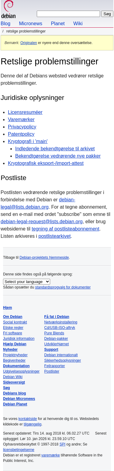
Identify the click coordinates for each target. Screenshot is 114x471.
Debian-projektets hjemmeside (44, 257)
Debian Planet (15, 404)
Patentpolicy (21, 134)
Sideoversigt (14, 382)
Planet (57, 23)
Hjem (7, 307)
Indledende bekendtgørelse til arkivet (55, 148)
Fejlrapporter (54, 366)
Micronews (30, 23)
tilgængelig (32, 424)
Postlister (51, 371)
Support (51, 349)
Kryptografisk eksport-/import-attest (46, 163)
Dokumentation (16, 366)
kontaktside (28, 419)
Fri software (12, 333)
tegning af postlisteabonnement (65, 228)
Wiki (77, 23)
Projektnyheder (15, 355)
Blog (5, 23)
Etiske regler (13, 328)
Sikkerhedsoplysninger (62, 360)
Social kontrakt (15, 322)
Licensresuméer (25, 112)
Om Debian (12, 317)
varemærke (50, 455)
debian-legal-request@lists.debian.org (42, 221)
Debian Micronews (19, 399)
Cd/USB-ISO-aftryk (59, 328)
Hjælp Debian (14, 344)
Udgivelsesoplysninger (21, 371)
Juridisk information (18, 338)
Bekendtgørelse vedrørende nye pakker (58, 156)
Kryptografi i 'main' (28, 141)
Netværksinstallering (61, 322)
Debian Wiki (12, 377)
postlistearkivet (55, 236)
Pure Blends (54, 333)
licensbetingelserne (18, 450)
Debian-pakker (56, 338)
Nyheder (10, 349)
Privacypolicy (22, 126)
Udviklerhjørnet (56, 344)
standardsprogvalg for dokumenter (63, 287)
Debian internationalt (61, 355)
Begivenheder (14, 360)
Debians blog (14, 393)
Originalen (28, 43)
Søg (6, 388)
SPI (62, 444)
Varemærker (21, 119)
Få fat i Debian (56, 317)
